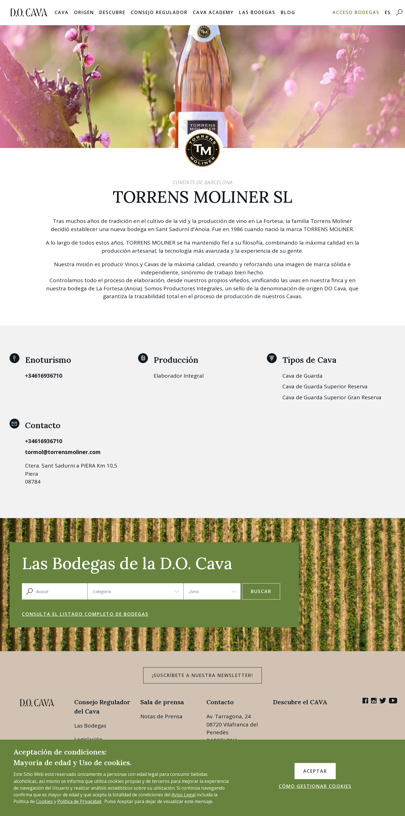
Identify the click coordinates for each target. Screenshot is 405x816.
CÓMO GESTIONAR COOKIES (315, 786)
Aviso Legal (183, 795)
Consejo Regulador (159, 12)
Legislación (88, 739)
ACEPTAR (315, 771)
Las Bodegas (257, 12)
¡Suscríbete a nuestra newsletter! (202, 675)
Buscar (261, 591)
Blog (288, 12)
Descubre (112, 12)
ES (388, 12)
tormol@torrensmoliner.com (63, 452)
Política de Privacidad (79, 801)
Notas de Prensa (161, 716)
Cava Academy (213, 12)
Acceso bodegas (355, 12)
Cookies (44, 801)
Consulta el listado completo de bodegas (85, 614)
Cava (62, 12)
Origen (84, 12)
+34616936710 (43, 375)
